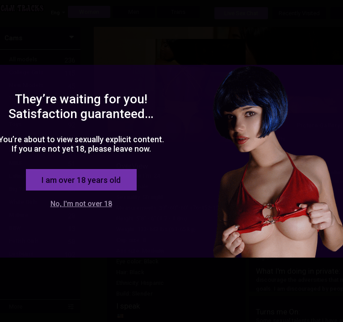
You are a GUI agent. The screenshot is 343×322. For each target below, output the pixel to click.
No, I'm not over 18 (81, 203)
